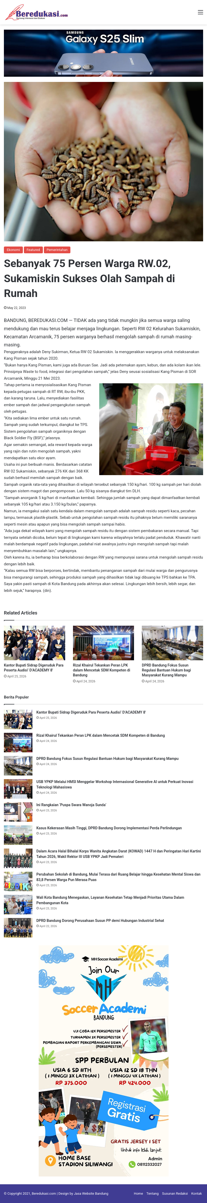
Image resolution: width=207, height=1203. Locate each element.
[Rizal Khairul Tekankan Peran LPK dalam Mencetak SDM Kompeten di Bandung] (103, 643)
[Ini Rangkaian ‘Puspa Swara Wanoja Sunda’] (18, 812)
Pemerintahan (57, 250)
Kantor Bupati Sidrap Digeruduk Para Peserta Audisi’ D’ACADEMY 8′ (91, 712)
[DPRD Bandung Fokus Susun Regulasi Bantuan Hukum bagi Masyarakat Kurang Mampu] (172, 643)
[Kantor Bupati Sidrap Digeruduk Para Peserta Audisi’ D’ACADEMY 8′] (34, 643)
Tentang (152, 1193)
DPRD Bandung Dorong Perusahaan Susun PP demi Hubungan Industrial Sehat (100, 921)
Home (138, 1193)
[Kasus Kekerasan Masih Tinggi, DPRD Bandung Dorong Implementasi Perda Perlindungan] (18, 835)
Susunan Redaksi (175, 1193)
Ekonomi (13, 250)
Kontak (196, 1193)
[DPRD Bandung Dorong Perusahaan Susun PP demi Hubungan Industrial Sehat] (18, 927)
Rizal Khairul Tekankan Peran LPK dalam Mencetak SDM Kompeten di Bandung (101, 670)
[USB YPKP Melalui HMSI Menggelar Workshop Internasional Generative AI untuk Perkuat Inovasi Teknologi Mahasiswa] (18, 789)
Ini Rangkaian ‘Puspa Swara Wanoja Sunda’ (71, 805)
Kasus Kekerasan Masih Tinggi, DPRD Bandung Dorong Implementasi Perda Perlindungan (109, 828)
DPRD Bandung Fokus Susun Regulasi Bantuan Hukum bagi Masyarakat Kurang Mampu (166, 670)
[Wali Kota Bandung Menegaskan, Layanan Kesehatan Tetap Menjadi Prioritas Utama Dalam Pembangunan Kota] (18, 904)
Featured (33, 250)
